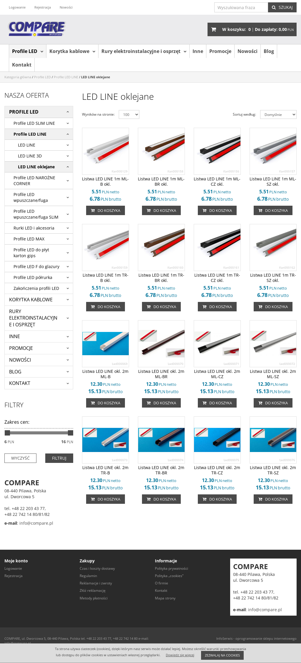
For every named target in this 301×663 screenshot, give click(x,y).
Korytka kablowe (69, 51)
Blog (269, 51)
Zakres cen (16, 422)
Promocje (220, 51)
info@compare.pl (35, 523)
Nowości (247, 51)
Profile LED (24, 51)
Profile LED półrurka (33, 277)
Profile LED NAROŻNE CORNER (34, 180)
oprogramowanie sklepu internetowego (266, 638)
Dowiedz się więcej (180, 655)
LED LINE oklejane (36, 167)
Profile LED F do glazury (36, 266)
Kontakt (21, 65)
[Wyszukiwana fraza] (241, 7)
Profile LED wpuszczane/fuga (31, 197)
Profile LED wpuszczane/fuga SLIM (36, 214)
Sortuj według (244, 114)
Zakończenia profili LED (36, 288)
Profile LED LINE (30, 134)
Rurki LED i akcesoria (34, 228)
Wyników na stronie (98, 114)
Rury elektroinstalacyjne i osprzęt (140, 51)
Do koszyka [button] (105, 210)
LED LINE (26, 145)
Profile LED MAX (29, 239)
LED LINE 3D (30, 156)
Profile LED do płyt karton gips (31, 252)
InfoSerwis (224, 638)
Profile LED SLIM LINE (34, 123)
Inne (198, 51)
